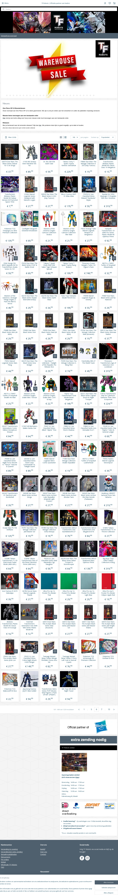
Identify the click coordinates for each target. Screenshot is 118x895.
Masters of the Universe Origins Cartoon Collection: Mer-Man (69, 231)
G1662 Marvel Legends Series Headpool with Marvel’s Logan (29, 197)
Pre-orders (5, 859)
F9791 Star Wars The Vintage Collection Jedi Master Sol (29, 530)
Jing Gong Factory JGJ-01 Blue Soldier (29, 690)
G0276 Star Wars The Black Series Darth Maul (49, 298)
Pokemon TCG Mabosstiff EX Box (10, 690)
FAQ (2, 867)
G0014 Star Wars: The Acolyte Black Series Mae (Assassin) (49, 625)
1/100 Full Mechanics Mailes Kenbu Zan (29, 427)
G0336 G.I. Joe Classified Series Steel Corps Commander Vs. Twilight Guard (29, 462)
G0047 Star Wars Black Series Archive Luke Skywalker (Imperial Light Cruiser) (49, 497)
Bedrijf (42, 849)
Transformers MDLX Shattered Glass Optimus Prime (88, 560)
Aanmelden (46, 881)
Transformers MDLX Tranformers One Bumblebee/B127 (69, 530)
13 (109, 709)
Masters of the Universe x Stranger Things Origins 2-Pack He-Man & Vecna (10, 300)
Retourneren (5, 857)
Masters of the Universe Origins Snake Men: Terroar (29, 396)
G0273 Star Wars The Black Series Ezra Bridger (29, 363)
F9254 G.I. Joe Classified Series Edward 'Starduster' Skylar (88, 197)
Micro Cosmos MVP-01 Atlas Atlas (69, 195)
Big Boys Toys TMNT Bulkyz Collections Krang (108, 560)
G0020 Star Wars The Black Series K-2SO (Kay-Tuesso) (49, 196)
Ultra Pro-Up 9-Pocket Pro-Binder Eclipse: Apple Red (108, 593)
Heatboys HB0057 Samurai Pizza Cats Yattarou (108, 495)
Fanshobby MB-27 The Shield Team (88, 362)
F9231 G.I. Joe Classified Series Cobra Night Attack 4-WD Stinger (29, 659)
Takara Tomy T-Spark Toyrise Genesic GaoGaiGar (69, 163)
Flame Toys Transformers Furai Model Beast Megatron (69, 396)
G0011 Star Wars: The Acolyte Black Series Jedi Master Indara (88, 625)
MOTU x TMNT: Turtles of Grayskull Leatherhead (88, 461)
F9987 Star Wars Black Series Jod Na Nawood (108, 298)
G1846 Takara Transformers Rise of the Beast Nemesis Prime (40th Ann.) (29, 561)
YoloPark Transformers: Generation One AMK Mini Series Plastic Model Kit (29, 626)
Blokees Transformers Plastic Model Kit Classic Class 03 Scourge (10, 625)
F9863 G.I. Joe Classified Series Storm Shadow (69, 428)
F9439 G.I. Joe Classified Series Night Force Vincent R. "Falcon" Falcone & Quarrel (10, 462)
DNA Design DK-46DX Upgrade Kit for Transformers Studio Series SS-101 (10, 266)
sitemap (74, 891)
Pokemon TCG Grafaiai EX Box (108, 657)
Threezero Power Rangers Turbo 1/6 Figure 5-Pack (88, 265)
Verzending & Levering (9, 849)
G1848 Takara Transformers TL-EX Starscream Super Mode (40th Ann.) (9, 561)
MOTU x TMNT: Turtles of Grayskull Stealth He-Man (10, 396)
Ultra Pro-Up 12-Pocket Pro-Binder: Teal (49, 593)
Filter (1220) (10, 137)
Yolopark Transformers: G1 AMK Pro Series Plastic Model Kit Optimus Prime (108, 232)
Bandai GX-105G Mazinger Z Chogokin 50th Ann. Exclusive (108, 196)
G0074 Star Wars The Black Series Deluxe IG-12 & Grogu (10, 163)
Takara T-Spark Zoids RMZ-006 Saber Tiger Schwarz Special (49, 266)
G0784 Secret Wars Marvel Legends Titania (29, 593)
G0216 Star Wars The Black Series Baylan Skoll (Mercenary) (29, 298)
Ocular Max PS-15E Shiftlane (10, 529)
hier (77, 777)
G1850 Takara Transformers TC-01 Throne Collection (108, 530)
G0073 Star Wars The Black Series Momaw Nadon (108, 332)
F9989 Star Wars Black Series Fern (29, 331)
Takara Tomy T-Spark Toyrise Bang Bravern (69, 265)
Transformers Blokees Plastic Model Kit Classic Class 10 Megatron (108, 164)
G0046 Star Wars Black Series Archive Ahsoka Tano (68, 495)
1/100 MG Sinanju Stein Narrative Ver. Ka (29, 163)
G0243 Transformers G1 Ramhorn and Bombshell (10, 495)
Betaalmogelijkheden (9, 854)
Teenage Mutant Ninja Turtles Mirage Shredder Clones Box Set (49, 659)
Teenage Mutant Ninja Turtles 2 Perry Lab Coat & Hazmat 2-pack (69, 659)
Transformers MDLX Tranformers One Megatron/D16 (88, 530)
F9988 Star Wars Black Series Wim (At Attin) (10, 332)
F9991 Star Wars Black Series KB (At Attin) (69, 332)
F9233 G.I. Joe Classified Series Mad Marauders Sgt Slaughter (49, 561)
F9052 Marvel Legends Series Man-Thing (10, 363)
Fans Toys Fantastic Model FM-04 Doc (68, 297)
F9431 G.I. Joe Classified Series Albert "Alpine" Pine (49, 428)
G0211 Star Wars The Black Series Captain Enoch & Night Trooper (88, 396)
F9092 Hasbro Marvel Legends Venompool (108, 461)
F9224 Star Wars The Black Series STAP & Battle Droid (29, 265)
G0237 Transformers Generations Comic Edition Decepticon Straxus (10, 429)
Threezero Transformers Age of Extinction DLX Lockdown (108, 364)
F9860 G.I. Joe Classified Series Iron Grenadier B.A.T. (88, 428)
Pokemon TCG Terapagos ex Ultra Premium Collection (10, 231)
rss (80, 891)
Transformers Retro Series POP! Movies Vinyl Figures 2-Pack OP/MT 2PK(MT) (49, 692)
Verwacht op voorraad (9, 36)
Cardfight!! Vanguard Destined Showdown (29, 230)
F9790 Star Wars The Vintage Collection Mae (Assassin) (88, 332)
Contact (43, 854)
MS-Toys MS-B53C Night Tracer (69, 690)
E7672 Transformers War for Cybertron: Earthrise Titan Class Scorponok (108, 396)
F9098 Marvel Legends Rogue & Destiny (88, 298)
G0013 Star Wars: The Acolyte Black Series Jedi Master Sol (68, 625)
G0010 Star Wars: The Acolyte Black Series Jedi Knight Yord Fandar (108, 625)
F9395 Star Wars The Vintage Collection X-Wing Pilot (69, 363)
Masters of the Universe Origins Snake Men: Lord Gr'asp (49, 396)
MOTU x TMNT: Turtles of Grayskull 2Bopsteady (108, 265)
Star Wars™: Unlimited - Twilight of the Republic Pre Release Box (49, 364)
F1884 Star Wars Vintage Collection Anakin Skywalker (68, 461)
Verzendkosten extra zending (11, 852)
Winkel (3, 862)
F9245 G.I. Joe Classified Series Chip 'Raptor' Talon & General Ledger (108, 429)
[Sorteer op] (107, 137)
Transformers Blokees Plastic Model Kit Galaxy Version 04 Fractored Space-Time (10, 198)
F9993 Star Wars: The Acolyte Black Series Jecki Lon (9, 658)
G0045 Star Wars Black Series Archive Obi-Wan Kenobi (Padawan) (88, 496)
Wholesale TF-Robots (9, 865)
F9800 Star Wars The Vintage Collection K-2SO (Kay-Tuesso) (88, 163)
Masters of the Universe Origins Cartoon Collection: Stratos (49, 231)
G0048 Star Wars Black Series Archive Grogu (29, 495)
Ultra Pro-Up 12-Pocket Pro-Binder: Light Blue (88, 593)
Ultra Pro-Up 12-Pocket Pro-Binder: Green (69, 593)
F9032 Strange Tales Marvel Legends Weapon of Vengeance (88, 231)
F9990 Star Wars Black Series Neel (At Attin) (49, 332)
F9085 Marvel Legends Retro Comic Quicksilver (49, 461)
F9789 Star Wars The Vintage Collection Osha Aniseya (49, 530)
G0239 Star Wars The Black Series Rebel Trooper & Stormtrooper (69, 561)
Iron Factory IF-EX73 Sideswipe (9, 592)
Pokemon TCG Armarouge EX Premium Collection (88, 658)
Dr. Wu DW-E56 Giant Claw (49, 163)
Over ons (43, 852)
